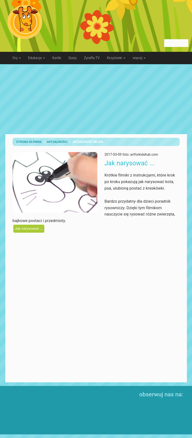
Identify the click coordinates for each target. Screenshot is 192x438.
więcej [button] (139, 58)
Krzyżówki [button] (116, 58)
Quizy (73, 58)
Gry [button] (17, 58)
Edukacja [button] (36, 58)
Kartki (56, 58)
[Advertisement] (96, 99)
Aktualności (57, 142)
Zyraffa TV (92, 58)
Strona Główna (29, 142)
